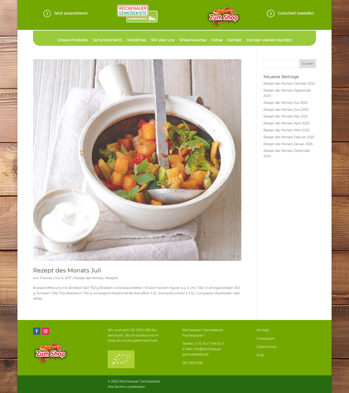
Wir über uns (162, 40)
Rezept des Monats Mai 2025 (285, 116)
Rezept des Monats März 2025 (286, 130)
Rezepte (111, 278)
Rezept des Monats (89, 278)
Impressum (266, 339)
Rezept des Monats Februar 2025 (288, 137)
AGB (260, 355)
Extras (217, 40)
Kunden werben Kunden (269, 40)
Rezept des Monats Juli (67, 270)
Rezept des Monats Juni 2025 (286, 110)
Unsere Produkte (72, 40)
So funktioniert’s (107, 40)
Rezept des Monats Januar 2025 (288, 144)
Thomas (46, 278)
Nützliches (136, 40)
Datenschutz (267, 347)
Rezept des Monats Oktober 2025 (289, 84)
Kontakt (234, 40)
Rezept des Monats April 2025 (286, 123)
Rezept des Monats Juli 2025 (285, 103)
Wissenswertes (192, 40)
